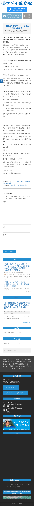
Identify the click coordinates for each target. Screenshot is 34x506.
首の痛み (10, 289)
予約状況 (20, 31)
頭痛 (7, 289)
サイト (4, 243)
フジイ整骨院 (18, 503)
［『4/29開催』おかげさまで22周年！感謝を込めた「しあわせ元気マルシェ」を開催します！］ (17, 306)
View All (28, 291)
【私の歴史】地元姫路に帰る (18, 185)
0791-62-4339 (11, 387)
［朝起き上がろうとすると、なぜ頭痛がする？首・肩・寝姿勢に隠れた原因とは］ (16, 284)
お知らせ (15, 31)
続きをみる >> (26, 322)
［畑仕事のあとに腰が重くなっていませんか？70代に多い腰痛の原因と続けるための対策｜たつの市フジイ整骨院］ (17, 267)
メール (4, 235)
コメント (4, 202)
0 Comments (12, 313)
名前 (4, 227)
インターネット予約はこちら (15, 393)
